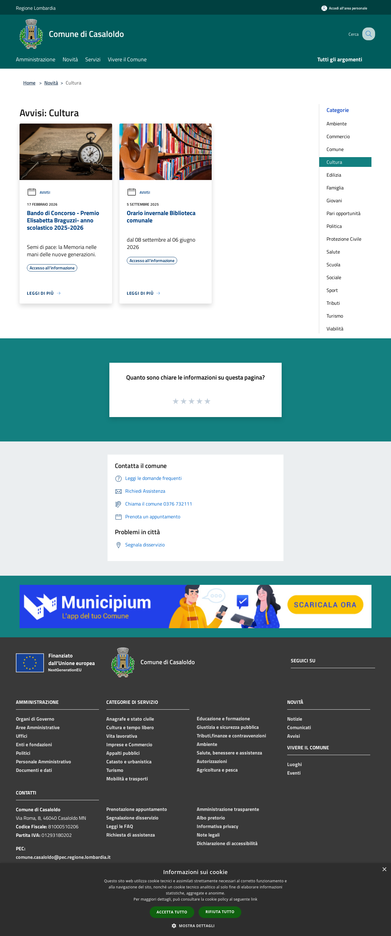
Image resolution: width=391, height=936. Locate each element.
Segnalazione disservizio (132, 817)
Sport (332, 290)
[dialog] (195, 899)
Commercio (338, 136)
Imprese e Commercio (129, 744)
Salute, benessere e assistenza (229, 752)
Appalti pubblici (123, 753)
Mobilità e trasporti (127, 778)
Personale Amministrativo (43, 761)
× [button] (384, 869)
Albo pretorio (211, 817)
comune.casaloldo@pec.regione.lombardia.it (63, 857)
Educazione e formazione (223, 718)
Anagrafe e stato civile (130, 718)
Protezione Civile (344, 239)
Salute (333, 251)
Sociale (334, 277)
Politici (23, 753)
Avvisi (38, 192)
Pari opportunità (343, 213)
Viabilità (335, 328)
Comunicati (299, 727)
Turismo (335, 315)
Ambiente (337, 123)
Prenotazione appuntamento (136, 809)
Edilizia (334, 174)
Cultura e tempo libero (130, 727)
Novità (51, 82)
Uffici (21, 736)
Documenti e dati (34, 770)
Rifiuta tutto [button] (220, 911)
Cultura (334, 162)
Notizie (294, 718)
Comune (335, 149)
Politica (334, 226)
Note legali (208, 834)
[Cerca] (367, 34)
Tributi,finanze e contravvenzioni (231, 735)
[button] (195, 926)
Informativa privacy (217, 826)
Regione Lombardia (36, 8)
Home (29, 82)
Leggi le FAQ (119, 826)
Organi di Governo (35, 718)
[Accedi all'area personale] (344, 8)
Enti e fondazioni (34, 744)
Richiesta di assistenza (130, 834)
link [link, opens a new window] (254, 899)
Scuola (333, 264)
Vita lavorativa (121, 736)
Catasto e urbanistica (129, 761)
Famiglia (335, 187)
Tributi (333, 303)
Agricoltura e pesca (217, 769)
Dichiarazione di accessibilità (227, 843)
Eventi (294, 772)
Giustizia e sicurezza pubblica (228, 727)
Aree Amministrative (38, 727)
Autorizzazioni (212, 761)
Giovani (334, 200)
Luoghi (294, 764)
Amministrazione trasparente (228, 809)
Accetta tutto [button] (172, 912)
